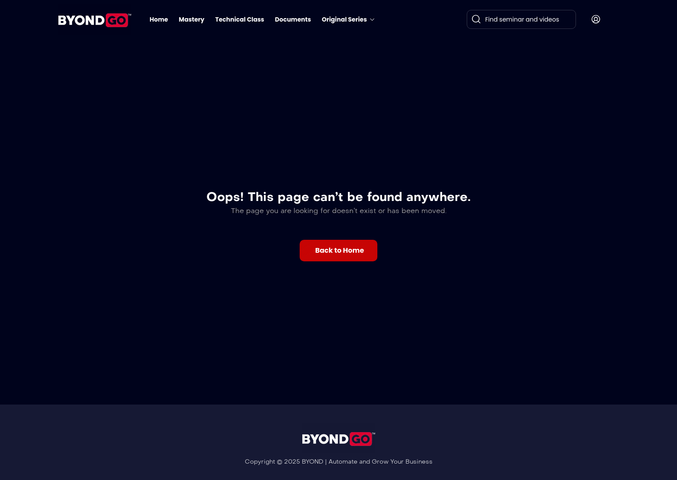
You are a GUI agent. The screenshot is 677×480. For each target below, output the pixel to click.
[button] (338, 250)
